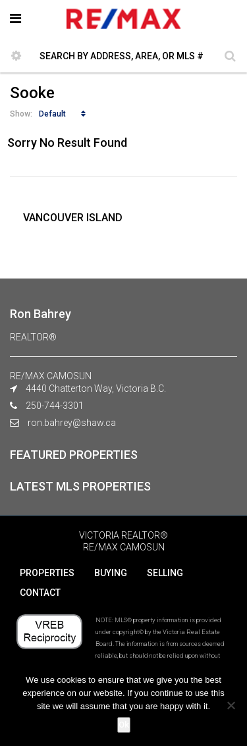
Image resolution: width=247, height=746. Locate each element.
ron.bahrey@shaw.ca (72, 422)
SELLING (165, 573)
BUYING (110, 573)
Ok (124, 725)
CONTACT (40, 592)
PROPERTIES (47, 573)
